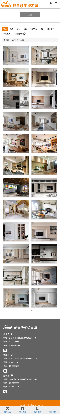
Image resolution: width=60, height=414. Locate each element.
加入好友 (7, 410)
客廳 (5, 29)
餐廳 (25, 29)
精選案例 (52, 410)
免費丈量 (37, 410)
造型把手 (50, 29)
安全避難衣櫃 (20, 33)
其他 (42, 29)
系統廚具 (33, 29)
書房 (18, 29)
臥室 (12, 29)
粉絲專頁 (22, 410)
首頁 (6, 40)
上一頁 (30, 310)
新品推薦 (6, 34)
